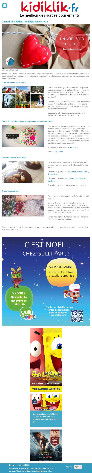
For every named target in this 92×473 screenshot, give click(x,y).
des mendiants (82, 172)
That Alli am (58, 152)
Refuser (78, 467)
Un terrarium (72, 178)
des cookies (52, 174)
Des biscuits (72, 172)
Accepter (69, 467)
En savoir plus (46, 471)
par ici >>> (73, 147)
